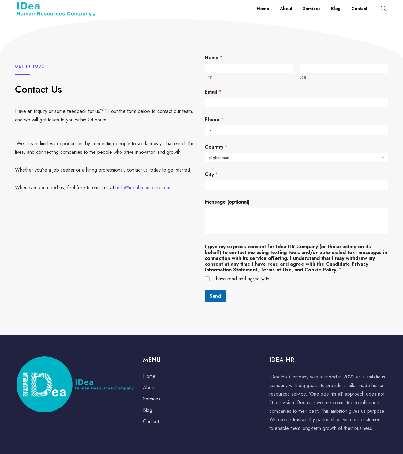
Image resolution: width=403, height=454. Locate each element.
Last (303, 77)
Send (215, 296)
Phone (214, 119)
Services (311, 8)
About (286, 8)
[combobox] (209, 130)
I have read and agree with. (242, 279)
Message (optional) (227, 202)
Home (263, 8)
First (208, 77)
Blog (336, 8)
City (211, 174)
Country (216, 147)
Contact (359, 8)
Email (213, 92)
